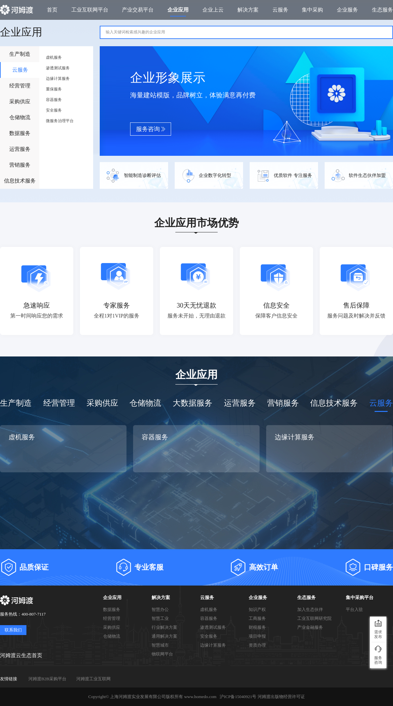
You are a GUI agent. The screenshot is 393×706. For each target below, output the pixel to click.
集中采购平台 (360, 597)
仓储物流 (19, 117)
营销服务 (19, 165)
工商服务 (257, 618)
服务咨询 (150, 129)
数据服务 (19, 133)
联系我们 (13, 629)
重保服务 (54, 89)
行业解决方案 (164, 627)
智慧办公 (160, 609)
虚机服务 (54, 57)
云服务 (20, 70)
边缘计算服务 (58, 78)
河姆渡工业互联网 (93, 678)
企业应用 (112, 597)
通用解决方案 (164, 636)
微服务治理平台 (60, 120)
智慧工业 (160, 618)
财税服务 (257, 627)
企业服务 (258, 597)
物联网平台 (162, 654)
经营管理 (19, 85)
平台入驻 (354, 609)
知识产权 (257, 609)
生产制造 (19, 54)
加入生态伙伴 (310, 609)
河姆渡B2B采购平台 (47, 678)
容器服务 (54, 99)
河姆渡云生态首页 (21, 655)
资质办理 (257, 645)
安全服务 (54, 110)
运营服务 (19, 149)
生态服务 (306, 597)
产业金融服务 (310, 627)
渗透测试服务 (58, 68)
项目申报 (257, 636)
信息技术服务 (20, 181)
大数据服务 (192, 403)
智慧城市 (160, 645)
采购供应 (19, 101)
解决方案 (161, 597)
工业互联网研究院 (314, 618)
